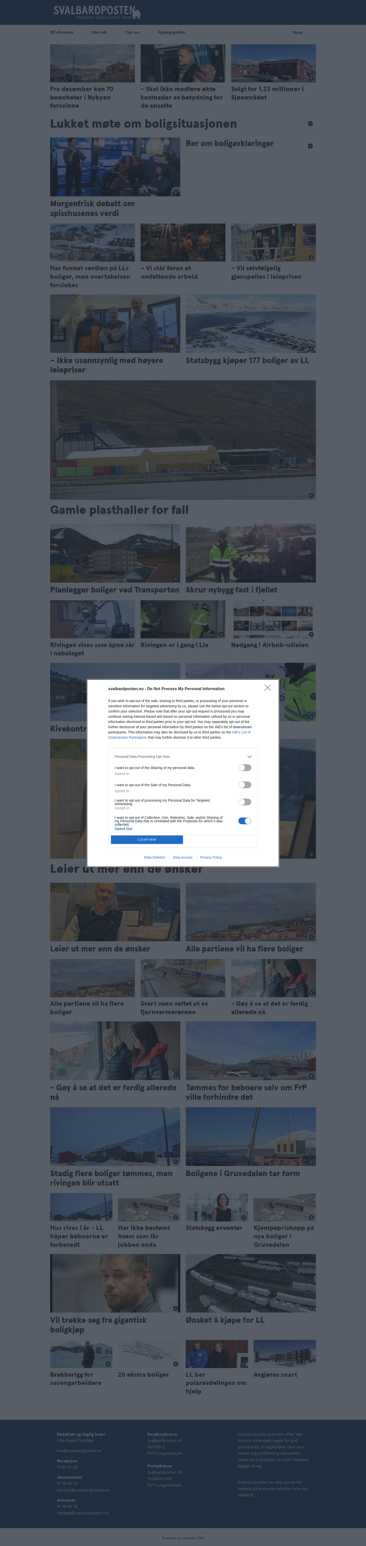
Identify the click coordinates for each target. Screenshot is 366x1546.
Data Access (182, 857)
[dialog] (183, 773)
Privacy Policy (211, 857)
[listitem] (183, 756)
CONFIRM (147, 839)
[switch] (244, 767)
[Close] (269, 689)
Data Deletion (154, 857)
